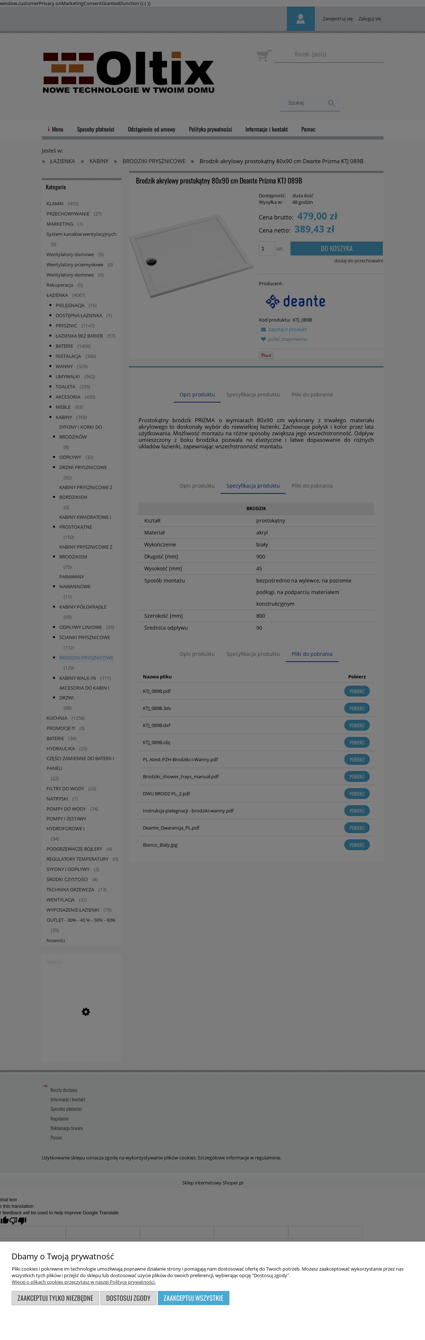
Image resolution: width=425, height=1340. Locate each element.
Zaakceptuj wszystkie (193, 1298)
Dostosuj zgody (128, 1298)
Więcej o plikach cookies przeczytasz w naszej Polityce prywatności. (84, 1282)
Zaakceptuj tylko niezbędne (55, 1298)
